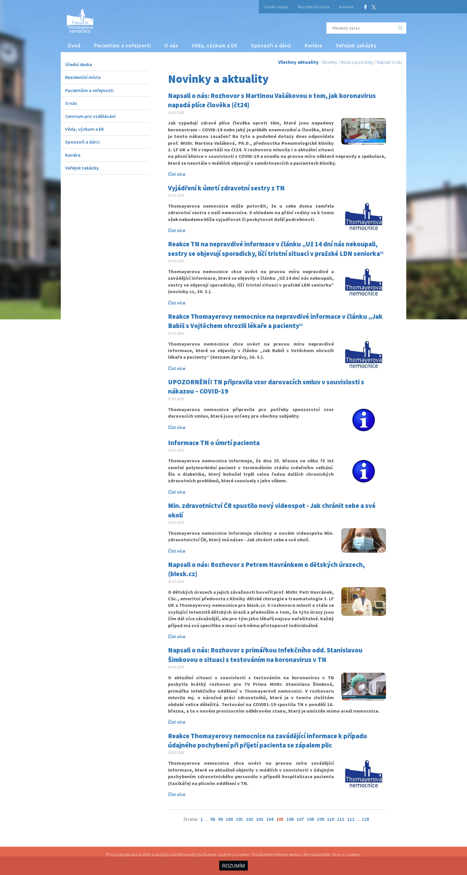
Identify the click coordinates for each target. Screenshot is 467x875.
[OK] (400, 28)
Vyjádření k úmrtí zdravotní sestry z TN (226, 188)
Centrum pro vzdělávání (90, 116)
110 (330, 819)
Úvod (74, 45)
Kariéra (313, 45)
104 (269, 819)
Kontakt (346, 7)
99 (220, 819)
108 (310, 819)
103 (259, 819)
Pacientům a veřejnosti (122, 45)
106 (290, 819)
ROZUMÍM (233, 865)
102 (249, 819)
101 (239, 819)
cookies (352, 854)
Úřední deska (276, 7)
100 (229, 819)
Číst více (176, 174)
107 (300, 819)
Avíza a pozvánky (357, 62)
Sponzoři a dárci (271, 45)
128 (365, 819)
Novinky (329, 62)
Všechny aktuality (298, 62)
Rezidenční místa (313, 7)
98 (212, 819)
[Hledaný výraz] (360, 28)
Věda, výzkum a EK (214, 45)
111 (340, 819)
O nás (171, 45)
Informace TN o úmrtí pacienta (214, 443)
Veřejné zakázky (356, 45)
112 (350, 819)
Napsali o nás (389, 62)
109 (320, 819)
